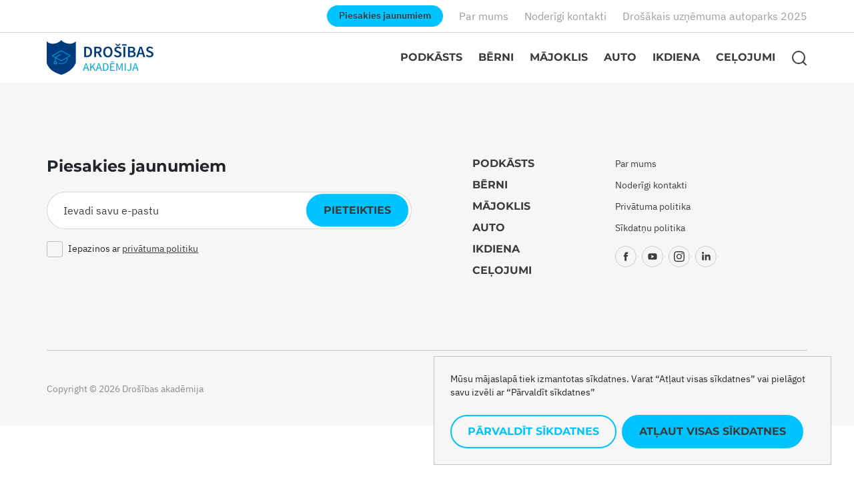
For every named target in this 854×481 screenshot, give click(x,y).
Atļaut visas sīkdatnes (712, 431)
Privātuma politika (653, 206)
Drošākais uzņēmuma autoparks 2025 (714, 16)
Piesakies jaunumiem (385, 15)
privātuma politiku (160, 249)
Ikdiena (676, 57)
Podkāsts (431, 57)
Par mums (483, 16)
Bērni (496, 57)
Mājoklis (559, 57)
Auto (620, 57)
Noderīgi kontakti (565, 16)
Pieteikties (357, 210)
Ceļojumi (745, 57)
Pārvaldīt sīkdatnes (533, 431)
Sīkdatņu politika (650, 228)
